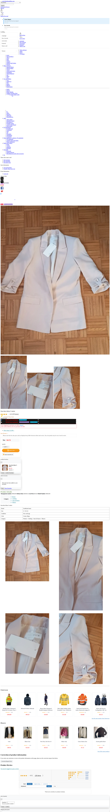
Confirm (7, 806)
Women (3, 51)
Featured (4, 43)
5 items (86, 773)
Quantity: (4, 802)
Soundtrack (9, 72)
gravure (8, 64)
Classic (8, 69)
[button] (55, 14)
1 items (86, 777)
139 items (38, 775)
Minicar (8, 85)
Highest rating (37, 784)
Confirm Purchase (9, 472)
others (7, 58)
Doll (7, 82)
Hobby (8, 89)
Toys (7, 80)
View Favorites (8, 488)
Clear (55, 786)
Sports (7, 60)
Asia (7, 77)
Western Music (9, 68)
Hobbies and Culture (11, 63)
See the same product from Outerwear (100, 718)
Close (2, 488)
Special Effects (9, 56)
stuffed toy (8, 81)
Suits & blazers (16, 500)
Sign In (2, 8)
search (2, 5)
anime (21, 51)
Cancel (2, 472)
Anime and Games (10, 71)
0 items (86, 778)
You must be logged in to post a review (10, 768)
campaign (4, 35)
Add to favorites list (8, 454)
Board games (9, 86)
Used (20, 422)
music (7, 55)
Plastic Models (9, 92)
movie (21, 52)
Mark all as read (4, 16)
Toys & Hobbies (7, 79)
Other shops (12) (8, 430)
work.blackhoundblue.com (8, 1)
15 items (87, 772)
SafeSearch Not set (5, 7)
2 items (86, 775)
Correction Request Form (6, 761)
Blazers (14, 502)
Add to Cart (11, 450)
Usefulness (45, 784)
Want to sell (4, 46)
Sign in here (22, 35)
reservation (4, 40)
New (14, 420)
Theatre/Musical (10, 73)
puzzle (7, 84)
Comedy (8, 61)
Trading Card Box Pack (11, 93)
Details (21, 425)
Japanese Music (10, 67)
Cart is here (22, 38)
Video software (23, 50)
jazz (7, 75)
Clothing (14, 498)
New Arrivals (5, 38)
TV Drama (22, 54)
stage (7, 59)
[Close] (1, 462)
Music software (7, 65)
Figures (8, 90)
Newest (29, 784)
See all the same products (103, 751)
